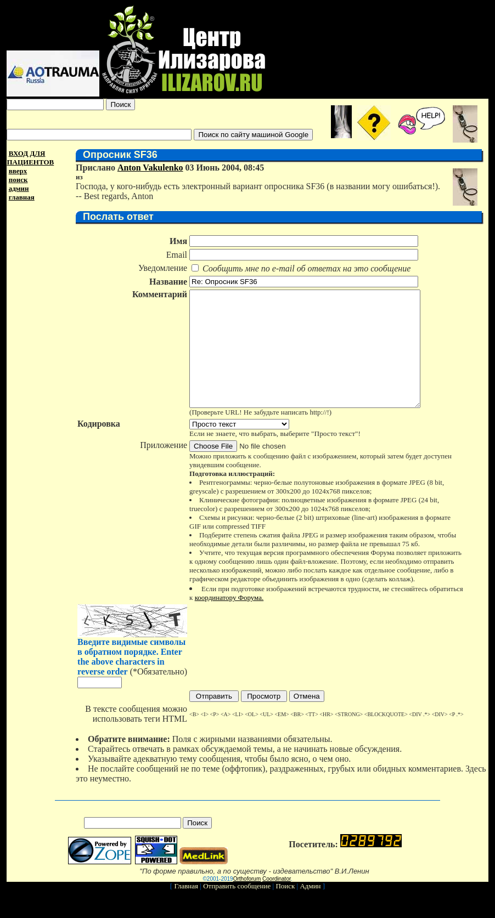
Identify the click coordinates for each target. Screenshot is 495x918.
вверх (18, 171)
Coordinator (276, 902)
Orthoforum (247, 902)
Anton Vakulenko (146, 167)
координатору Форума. (225, 620)
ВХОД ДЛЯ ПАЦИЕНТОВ (30, 157)
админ (19, 188)
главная (22, 197)
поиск (18, 179)
